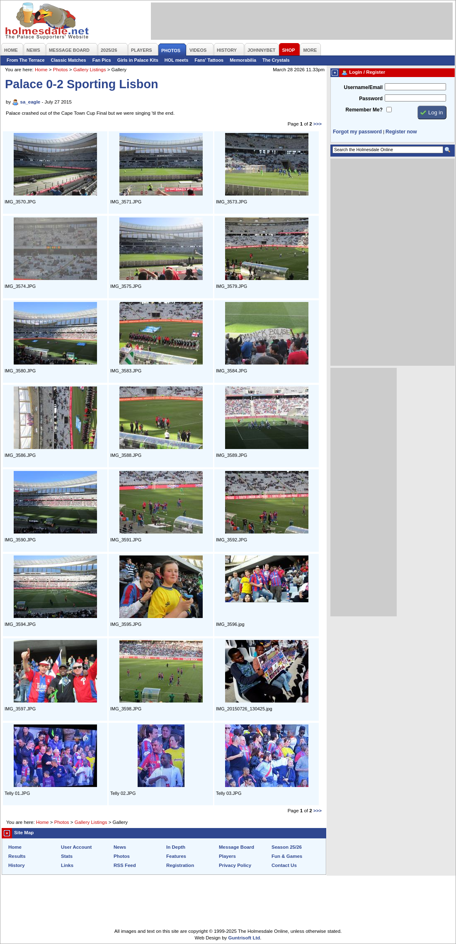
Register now (401, 132)
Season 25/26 (287, 847)
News (120, 847)
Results (17, 856)
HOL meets (177, 60)
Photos (60, 69)
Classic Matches (68, 60)
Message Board (236, 847)
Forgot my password (357, 132)
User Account (76, 847)
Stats (67, 856)
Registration (180, 865)
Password (371, 98)
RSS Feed (125, 865)
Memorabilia (243, 60)
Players (227, 856)
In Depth (175, 847)
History (16, 865)
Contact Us (284, 865)
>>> (317, 123)
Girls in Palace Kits (137, 60)
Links (67, 865)
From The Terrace (26, 60)
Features (176, 856)
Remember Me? (364, 110)
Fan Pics (101, 60)
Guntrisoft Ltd (244, 937)
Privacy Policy (235, 865)
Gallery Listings (89, 69)
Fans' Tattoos (208, 60)
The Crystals (276, 60)
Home (41, 69)
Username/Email (363, 87)
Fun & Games (287, 856)
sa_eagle (30, 101)
